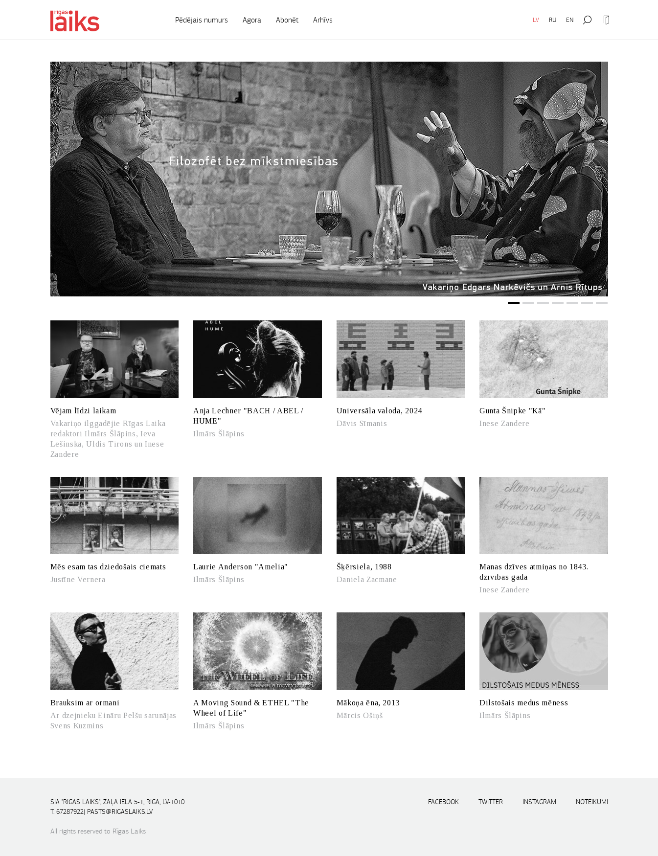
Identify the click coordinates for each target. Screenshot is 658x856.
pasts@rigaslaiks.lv (120, 812)
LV (536, 19)
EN (569, 19)
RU (552, 19)
